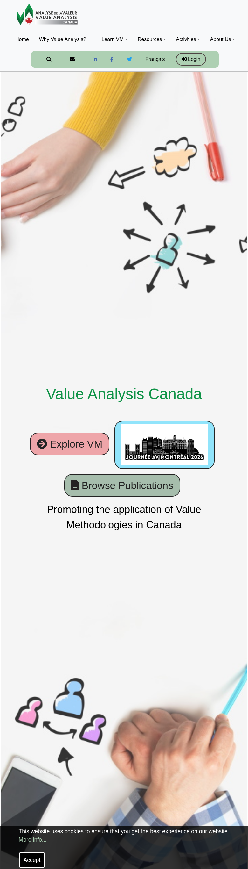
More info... (33, 840)
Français (155, 59)
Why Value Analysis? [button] (63, 39)
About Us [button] (220, 39)
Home (22, 39)
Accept (32, 860)
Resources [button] (150, 39)
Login (191, 59)
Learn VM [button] (112, 39)
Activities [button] (186, 39)
